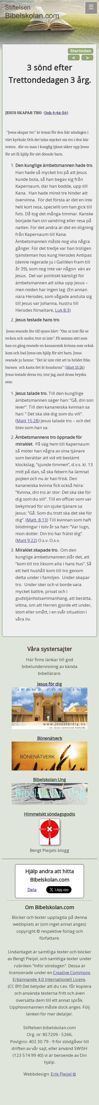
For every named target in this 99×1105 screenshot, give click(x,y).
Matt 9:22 (26, 540)
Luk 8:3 (62, 310)
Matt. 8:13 (37, 520)
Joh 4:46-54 (56, 112)
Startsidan (80, 50)
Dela (32, 889)
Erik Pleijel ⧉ (63, 1074)
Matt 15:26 (74, 367)
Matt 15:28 (27, 421)
